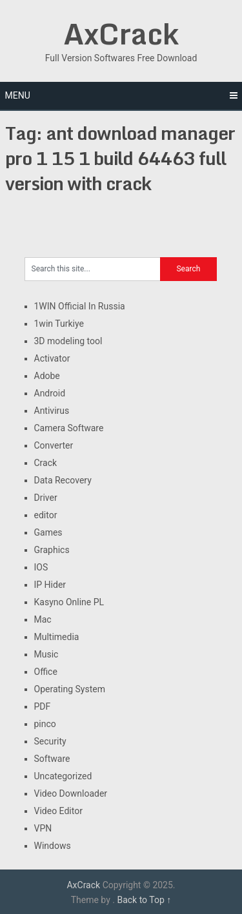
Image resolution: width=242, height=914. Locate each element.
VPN (43, 828)
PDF (42, 706)
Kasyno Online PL (69, 602)
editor (45, 515)
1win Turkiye (59, 323)
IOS (41, 567)
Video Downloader (71, 793)
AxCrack (121, 33)
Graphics (52, 550)
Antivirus (52, 410)
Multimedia (56, 637)
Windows (52, 846)
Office (45, 671)
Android (50, 393)
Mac (43, 619)
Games (48, 532)
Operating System (70, 689)
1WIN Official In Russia (79, 306)
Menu (17, 95)
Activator (52, 358)
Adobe (47, 376)
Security (50, 741)
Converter (54, 445)
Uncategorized (63, 776)
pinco (45, 724)
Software (52, 759)
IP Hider (50, 584)
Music (46, 654)
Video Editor (58, 811)
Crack (45, 463)
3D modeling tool (68, 341)
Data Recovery (63, 480)
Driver (45, 497)
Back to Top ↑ (144, 900)
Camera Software (69, 428)
